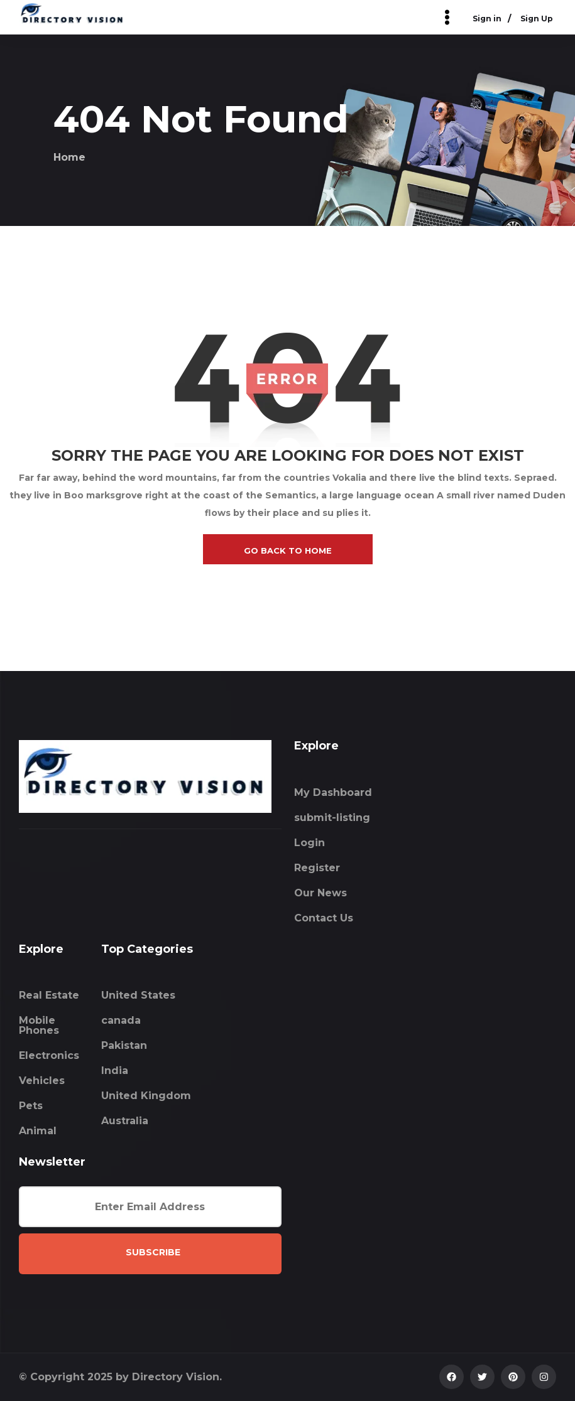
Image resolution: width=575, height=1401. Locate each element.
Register (317, 868)
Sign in (487, 18)
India (114, 1070)
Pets (31, 1106)
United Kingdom (146, 1096)
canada (121, 1020)
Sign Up (536, 18)
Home (69, 157)
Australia (124, 1121)
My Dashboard (333, 792)
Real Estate (49, 995)
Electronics (49, 1055)
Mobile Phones (39, 1025)
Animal (38, 1131)
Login (309, 843)
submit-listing (332, 818)
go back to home (288, 550)
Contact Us (323, 918)
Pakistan (124, 1045)
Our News (320, 893)
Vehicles (42, 1081)
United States (138, 995)
